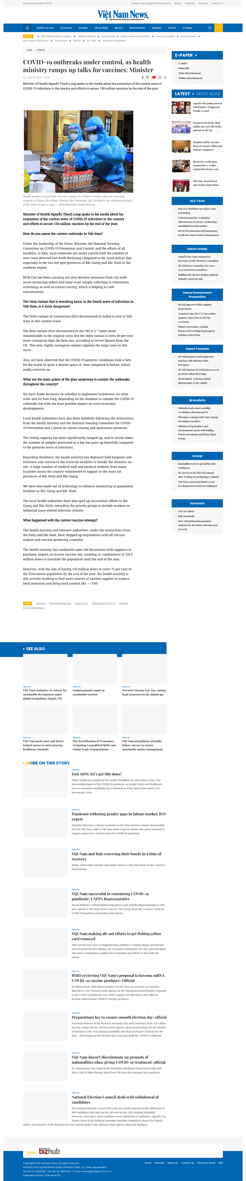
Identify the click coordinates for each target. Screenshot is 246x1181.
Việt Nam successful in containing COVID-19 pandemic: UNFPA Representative (110, 896)
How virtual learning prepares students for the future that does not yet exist (197, 525)
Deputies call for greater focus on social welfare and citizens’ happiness (207, 146)
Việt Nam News (123, 15)
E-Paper (188, 28)
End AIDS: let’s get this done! (96, 773)
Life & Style (101, 28)
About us (173, 1162)
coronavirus (81, 603)
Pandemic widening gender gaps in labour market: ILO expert (119, 816)
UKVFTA (77, 40)
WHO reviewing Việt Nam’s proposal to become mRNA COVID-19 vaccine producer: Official (118, 978)
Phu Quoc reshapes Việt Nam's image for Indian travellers (198, 419)
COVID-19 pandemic (33, 607)
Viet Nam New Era (87, 36)
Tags (27, 603)
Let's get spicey (186, 511)
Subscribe (184, 68)
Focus (28, 36)
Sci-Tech (92, 40)
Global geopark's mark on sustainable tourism (89, 692)
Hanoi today (108, 36)
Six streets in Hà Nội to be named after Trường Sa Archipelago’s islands (198, 474)
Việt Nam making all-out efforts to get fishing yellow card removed (116, 936)
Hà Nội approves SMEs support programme (195, 306)
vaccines (40, 603)
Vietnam (123, 603)
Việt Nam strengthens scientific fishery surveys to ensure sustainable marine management (142, 745)
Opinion (156, 28)
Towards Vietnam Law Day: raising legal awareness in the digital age (144, 692)
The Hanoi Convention (114, 40)
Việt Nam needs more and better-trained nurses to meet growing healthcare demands (44, 745)
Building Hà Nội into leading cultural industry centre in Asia (198, 276)
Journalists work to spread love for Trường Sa (197, 465)
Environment (137, 28)
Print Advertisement (190, 73)
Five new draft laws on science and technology (197, 210)
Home (29, 50)
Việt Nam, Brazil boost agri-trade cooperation (205, 182)
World (172, 28)
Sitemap (159, 1162)
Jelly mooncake (186, 516)
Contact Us (217, 3)
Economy (66, 28)
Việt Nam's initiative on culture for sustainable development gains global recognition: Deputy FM (45, 694)
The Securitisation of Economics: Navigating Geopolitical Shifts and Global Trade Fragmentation (94, 745)
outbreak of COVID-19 (103, 603)
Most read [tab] (208, 94)
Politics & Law (45, 28)
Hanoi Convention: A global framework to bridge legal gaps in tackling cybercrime (196, 331)
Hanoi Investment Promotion (135, 36)
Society (83, 28)
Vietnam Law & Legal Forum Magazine (151, 3)
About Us (203, 3)
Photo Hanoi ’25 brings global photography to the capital (194, 380)
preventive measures (60, 603)
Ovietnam (190, 3)
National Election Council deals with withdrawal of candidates (115, 1099)
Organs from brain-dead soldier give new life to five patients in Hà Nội (207, 126)
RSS (221, 1162)
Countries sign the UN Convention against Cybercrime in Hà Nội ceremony (197, 317)
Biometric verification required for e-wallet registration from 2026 (205, 165)
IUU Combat (61, 40)
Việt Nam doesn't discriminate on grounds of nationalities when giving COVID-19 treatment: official (119, 1059)
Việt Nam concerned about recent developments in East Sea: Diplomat (197, 483)
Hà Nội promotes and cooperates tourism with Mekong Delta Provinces (196, 360)
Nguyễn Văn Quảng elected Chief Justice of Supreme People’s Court (207, 107)
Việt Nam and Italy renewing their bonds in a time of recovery (116, 856)
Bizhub (177, 3)
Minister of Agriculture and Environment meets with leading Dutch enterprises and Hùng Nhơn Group (197, 432)
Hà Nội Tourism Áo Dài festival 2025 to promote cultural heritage (198, 371)
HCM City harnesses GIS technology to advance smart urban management (198, 233)
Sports (119, 28)
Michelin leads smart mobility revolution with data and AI (194, 410)
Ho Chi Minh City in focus (36, 40)
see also (35, 648)
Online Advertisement (190, 78)
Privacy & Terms (206, 1162)
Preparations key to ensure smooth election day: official (119, 1017)
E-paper (184, 55)
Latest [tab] (182, 94)
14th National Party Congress (57, 36)
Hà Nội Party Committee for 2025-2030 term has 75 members (196, 267)
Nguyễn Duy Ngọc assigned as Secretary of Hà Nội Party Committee (198, 258)
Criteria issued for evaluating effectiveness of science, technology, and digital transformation (197, 222)
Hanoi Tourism (189, 36)
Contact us (187, 1162)
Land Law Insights (165, 36)
